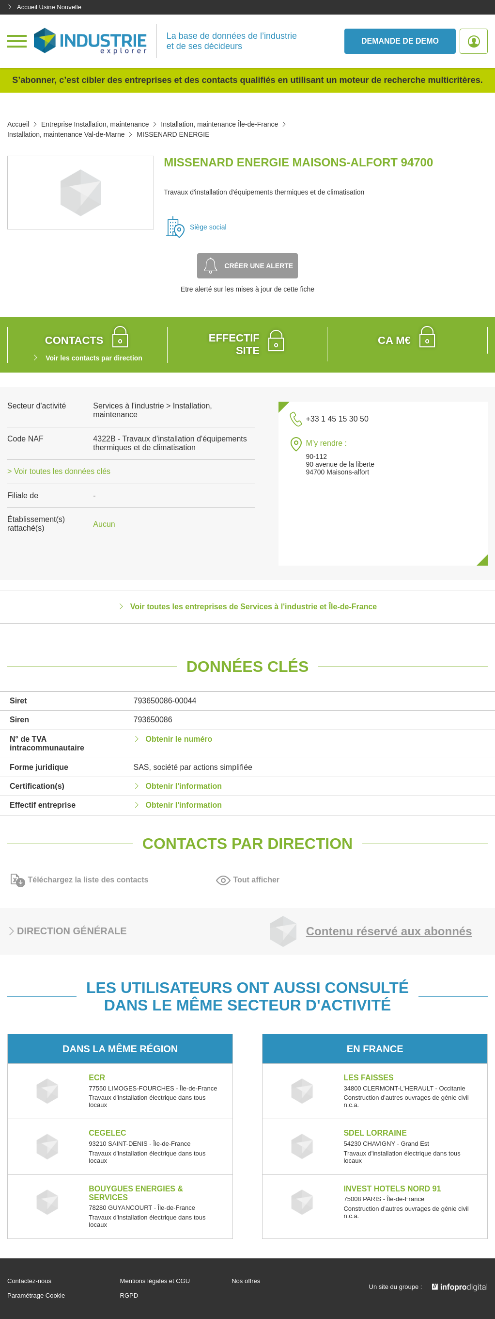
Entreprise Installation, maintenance (95, 124)
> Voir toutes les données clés (58, 471)
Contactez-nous (29, 1281)
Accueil (18, 124)
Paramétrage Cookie (36, 1295)
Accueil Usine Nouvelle (44, 7)
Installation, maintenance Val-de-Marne (66, 134)
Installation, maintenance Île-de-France (219, 124)
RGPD (129, 1295)
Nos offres (246, 1281)
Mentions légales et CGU (155, 1281)
